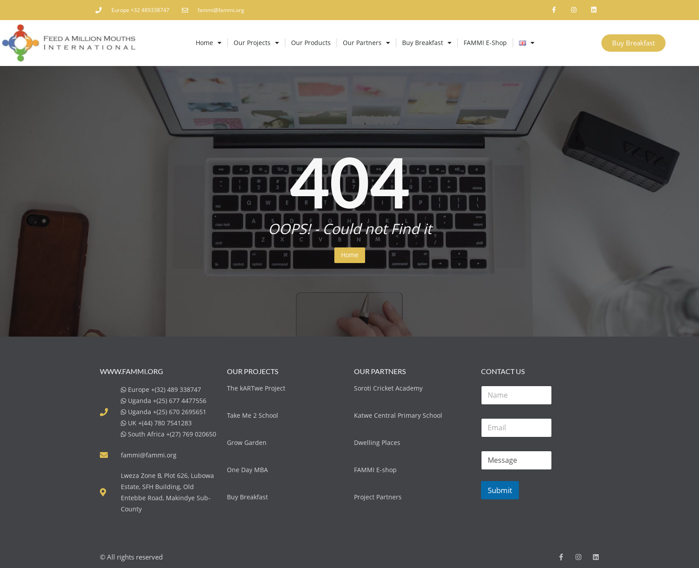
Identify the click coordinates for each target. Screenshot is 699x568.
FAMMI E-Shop (485, 42)
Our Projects (256, 42)
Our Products (311, 42)
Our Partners (366, 42)
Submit (500, 490)
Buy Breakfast (427, 42)
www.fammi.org (131, 371)
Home (209, 42)
